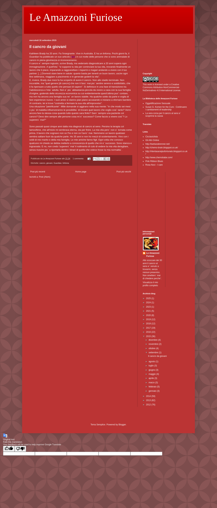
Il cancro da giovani (47, 46)
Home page (80, 171)
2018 (149, 323)
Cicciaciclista (151, 136)
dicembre (153, 340)
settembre (154, 352)
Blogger (122, 424)
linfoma (66, 163)
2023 (149, 307)
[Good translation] (9, 449)
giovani (49, 163)
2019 (149, 319)
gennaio (153, 391)
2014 (149, 396)
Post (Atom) (44, 177)
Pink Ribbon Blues (154, 161)
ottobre (152, 348)
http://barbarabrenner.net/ (157, 144)
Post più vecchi (123, 171)
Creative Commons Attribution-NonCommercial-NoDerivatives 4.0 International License (161, 87)
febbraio (153, 386)
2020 (149, 315)
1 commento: (78, 158)
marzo (152, 382)
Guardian (58, 163)
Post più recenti (37, 171)
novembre (154, 344)
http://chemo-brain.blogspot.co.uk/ (161, 147)
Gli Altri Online (152, 140)
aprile (152, 378)
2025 (149, 298)
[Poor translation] (20, 449)
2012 (149, 404)
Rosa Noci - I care (154, 165)
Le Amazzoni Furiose (75, 17)
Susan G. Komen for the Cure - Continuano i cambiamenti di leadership (166, 108)
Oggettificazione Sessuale (157, 103)
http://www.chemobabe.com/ (159, 157)
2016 (149, 332)
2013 (149, 400)
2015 (149, 336)
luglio (151, 365)
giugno (152, 370)
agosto (152, 361)
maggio (152, 374)
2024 (149, 302)
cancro (42, 163)
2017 (149, 328)
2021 (149, 311)
